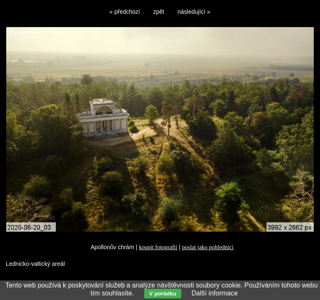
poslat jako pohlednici (208, 247)
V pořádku (162, 293)
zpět (158, 11)
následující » (194, 11)
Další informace (214, 293)
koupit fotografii (158, 247)
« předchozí (125, 11)
